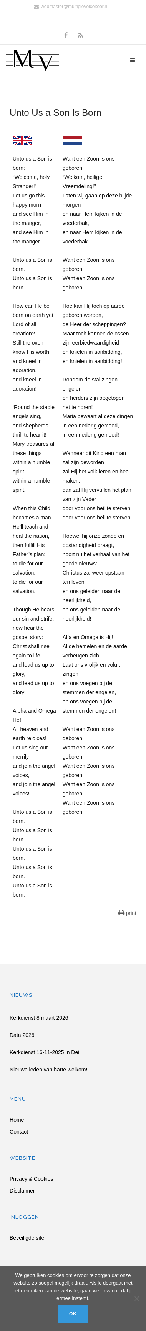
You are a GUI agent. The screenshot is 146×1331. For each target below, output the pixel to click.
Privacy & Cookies (31, 1179)
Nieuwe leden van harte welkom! (48, 1069)
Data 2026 (22, 1035)
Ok (73, 1313)
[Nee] (136, 1298)
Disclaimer (22, 1191)
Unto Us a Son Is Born (55, 112)
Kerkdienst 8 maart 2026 (39, 1018)
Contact (19, 1132)
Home (17, 1120)
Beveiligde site (27, 1238)
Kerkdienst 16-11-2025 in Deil (45, 1052)
